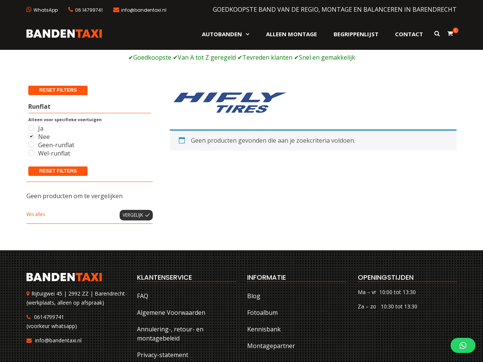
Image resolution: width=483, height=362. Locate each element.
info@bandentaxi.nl (58, 290)
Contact (409, 34)
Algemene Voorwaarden (171, 263)
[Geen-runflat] (31, 95)
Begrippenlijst (356, 34)
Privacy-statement (162, 305)
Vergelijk (133, 165)
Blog (253, 246)
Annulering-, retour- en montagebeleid (170, 284)
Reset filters (58, 121)
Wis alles (35, 164)
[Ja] (31, 78)
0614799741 (49, 267)
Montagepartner (271, 296)
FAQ (142, 246)
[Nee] (31, 86)
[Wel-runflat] (31, 103)
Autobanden (222, 34)
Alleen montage (291, 34)
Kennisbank (264, 280)
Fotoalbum (262, 263)
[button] (463, 345)
